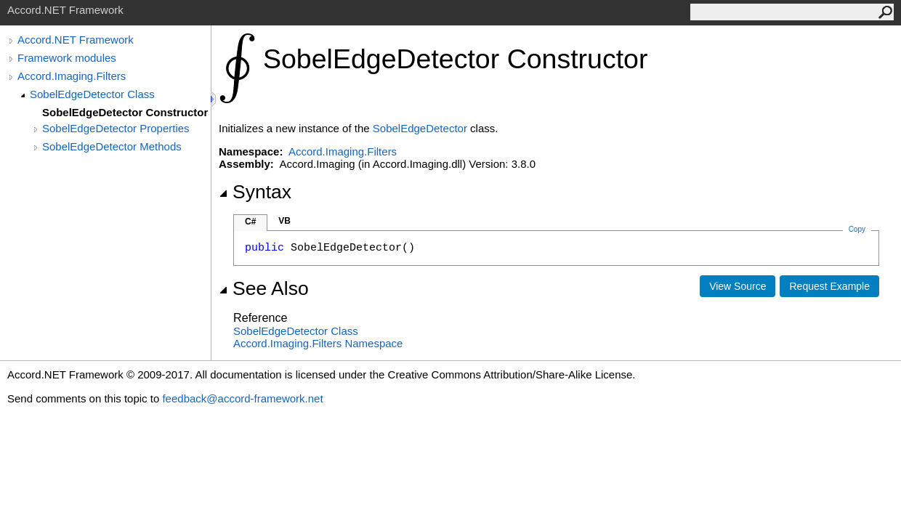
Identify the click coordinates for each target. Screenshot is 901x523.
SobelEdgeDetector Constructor (125, 112)
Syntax (255, 192)
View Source (737, 286)
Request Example (829, 286)
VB (284, 221)
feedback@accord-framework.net (242, 398)
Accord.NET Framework (75, 39)
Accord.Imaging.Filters (71, 76)
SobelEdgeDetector (420, 128)
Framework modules (66, 58)
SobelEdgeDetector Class (92, 94)
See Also (264, 288)
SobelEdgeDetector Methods (112, 146)
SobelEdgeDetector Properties (116, 128)
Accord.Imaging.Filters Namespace (318, 343)
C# (250, 221)
